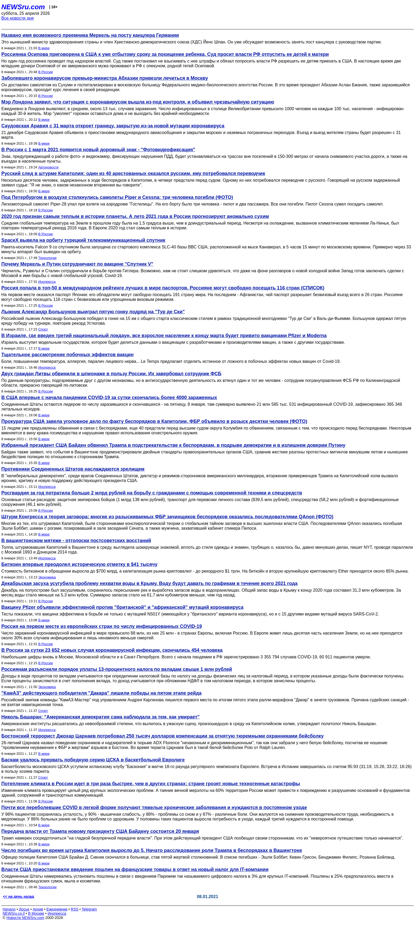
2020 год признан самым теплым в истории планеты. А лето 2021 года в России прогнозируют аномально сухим (135, 216)
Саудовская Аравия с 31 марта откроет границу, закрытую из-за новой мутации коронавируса (112, 125)
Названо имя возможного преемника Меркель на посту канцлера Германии (90, 35)
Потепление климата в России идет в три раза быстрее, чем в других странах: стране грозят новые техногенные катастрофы (150, 783)
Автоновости (48, 167)
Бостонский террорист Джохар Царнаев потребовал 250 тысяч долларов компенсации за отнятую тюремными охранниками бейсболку (162, 736)
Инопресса (46, 282)
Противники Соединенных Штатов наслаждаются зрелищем (73, 469)
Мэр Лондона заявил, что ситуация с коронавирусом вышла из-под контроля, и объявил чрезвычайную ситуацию (137, 102)
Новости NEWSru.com (25, 918)
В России (45, 72)
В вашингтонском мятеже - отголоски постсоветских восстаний (76, 540)
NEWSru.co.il (14, 913)
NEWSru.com (23, 7)
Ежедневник (57, 909)
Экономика (47, 577)
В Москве (36, 913)
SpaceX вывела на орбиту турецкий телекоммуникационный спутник (83, 240)
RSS (74, 909)
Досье (24, 909)
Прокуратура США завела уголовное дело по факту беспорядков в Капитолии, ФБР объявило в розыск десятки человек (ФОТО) (154, 421)
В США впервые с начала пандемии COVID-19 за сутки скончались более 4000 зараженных (109, 397)
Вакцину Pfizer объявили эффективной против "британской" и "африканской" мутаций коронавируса (122, 607)
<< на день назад (18, 896)
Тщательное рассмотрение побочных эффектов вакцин (67, 354)
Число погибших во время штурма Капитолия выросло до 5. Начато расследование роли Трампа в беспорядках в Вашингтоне (151, 850)
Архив (38, 909)
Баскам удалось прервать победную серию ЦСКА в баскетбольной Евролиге (93, 759)
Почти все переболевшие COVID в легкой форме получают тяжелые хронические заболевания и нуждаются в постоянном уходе (154, 807)
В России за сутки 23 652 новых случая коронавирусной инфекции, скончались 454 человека (112, 650)
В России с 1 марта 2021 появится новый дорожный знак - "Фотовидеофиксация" (98, 149)
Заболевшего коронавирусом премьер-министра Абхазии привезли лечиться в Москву (104, 78)
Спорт (43, 329)
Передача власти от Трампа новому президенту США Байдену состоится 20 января (100, 831)
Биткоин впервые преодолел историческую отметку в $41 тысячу (79, 564)
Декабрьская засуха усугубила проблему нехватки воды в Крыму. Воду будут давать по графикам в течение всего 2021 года (149, 583)
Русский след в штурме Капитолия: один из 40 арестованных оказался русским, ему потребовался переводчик (133, 173)
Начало (9, 909)
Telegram (89, 909)
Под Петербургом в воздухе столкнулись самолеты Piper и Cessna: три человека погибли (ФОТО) (117, 197)
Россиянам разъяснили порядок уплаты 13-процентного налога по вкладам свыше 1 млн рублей (116, 669)
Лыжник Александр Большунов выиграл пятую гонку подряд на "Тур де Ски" (93, 311)
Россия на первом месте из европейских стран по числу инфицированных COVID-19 (101, 626)
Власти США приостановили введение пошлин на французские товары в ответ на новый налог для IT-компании (134, 869)
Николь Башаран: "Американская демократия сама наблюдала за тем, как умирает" (100, 717)
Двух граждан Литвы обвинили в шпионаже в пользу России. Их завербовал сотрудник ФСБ (111, 373)
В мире (43, 48)
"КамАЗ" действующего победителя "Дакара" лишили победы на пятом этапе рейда (101, 693)
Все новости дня (17, 18)
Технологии (47, 258)
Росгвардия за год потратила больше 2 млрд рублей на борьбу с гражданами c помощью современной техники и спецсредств (151, 493)
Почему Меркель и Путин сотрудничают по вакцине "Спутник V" (77, 264)
